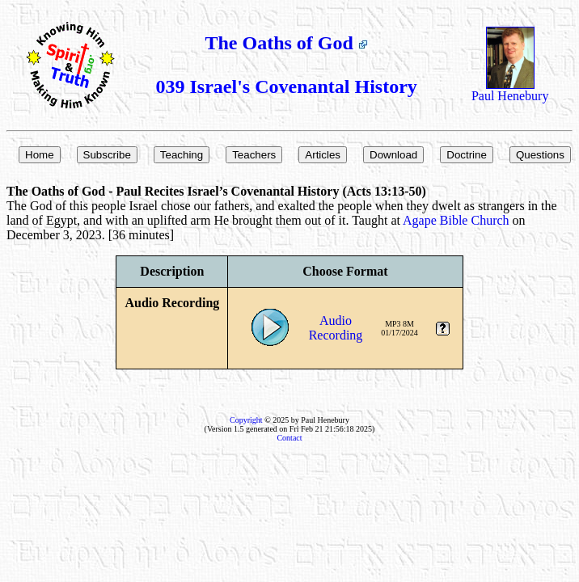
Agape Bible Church (456, 220)
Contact (289, 437)
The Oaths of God (286, 42)
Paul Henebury (510, 90)
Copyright (246, 419)
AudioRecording (336, 328)
